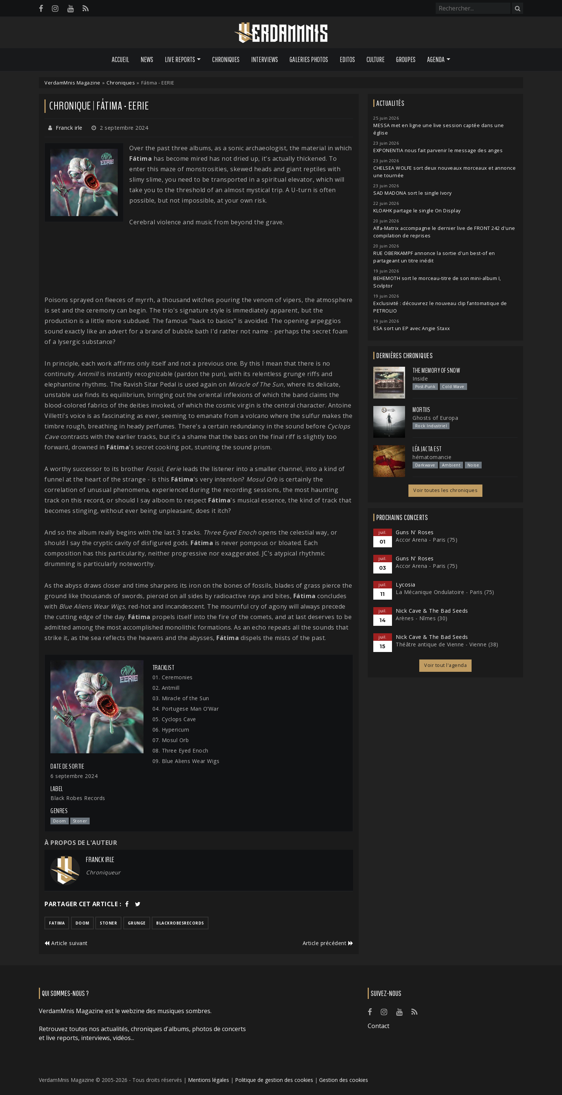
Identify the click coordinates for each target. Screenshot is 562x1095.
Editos (347, 59)
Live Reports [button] (180, 59)
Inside (420, 378)
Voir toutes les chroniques (445, 490)
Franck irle (69, 127)
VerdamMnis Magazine (72, 82)
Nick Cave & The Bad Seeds (432, 610)
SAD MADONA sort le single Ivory (412, 193)
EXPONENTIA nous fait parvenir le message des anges (438, 150)
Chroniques (226, 59)
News (146, 59)
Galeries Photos (309, 59)
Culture (376, 59)
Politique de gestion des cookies (274, 1079)
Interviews (264, 59)
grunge (137, 923)
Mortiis (421, 409)
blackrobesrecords (180, 923)
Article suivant (66, 943)
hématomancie (432, 457)
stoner (108, 923)
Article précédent (328, 943)
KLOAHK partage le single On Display (417, 210)
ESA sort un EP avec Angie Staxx (411, 328)
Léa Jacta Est (427, 449)
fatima (57, 923)
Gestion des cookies (343, 1079)
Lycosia (406, 584)
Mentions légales (208, 1079)
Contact (378, 1026)
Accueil (120, 59)
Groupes (406, 59)
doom (82, 923)
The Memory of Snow (436, 370)
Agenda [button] (436, 59)
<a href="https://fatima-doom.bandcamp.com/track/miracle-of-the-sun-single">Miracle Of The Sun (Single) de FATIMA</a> (198, 261)
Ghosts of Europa (435, 417)
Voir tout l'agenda (445, 665)
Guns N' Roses (415, 532)
